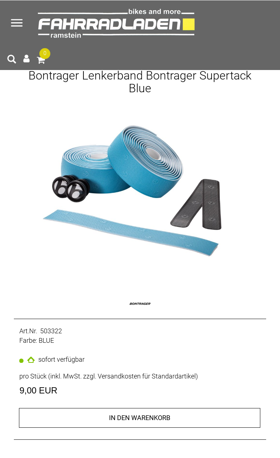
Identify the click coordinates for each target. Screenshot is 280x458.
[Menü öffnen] (16, 23)
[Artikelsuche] (11, 60)
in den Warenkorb (139, 418)
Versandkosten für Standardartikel (147, 376)
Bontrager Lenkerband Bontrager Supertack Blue (140, 82)
